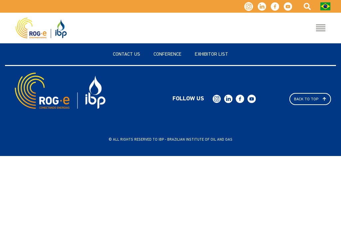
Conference (167, 54)
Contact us (126, 54)
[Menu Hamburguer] (320, 28)
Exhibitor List (211, 54)
